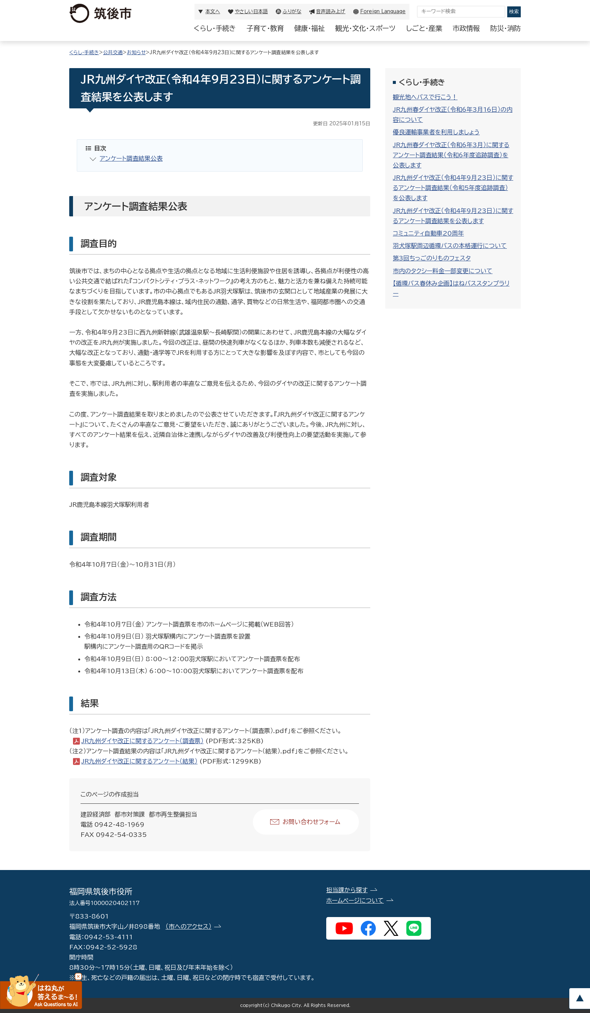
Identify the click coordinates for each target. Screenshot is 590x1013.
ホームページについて (355, 900)
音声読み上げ (330, 11)
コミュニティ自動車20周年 (428, 233)
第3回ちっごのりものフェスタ (432, 258)
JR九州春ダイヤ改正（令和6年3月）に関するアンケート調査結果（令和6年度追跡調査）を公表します (451, 155)
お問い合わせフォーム (311, 822)
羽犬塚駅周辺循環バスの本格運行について (450, 246)
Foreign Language (383, 11)
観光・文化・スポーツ (365, 28)
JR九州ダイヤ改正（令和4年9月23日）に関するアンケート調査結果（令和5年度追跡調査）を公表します (453, 188)
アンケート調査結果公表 (131, 158)
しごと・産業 (424, 28)
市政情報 (466, 28)
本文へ (212, 11)
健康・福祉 (309, 28)
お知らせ (136, 52)
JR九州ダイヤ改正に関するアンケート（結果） (139, 761)
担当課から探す (347, 890)
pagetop (579, 998)
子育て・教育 (265, 28)
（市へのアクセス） (188, 926)
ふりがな (292, 11)
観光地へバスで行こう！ (425, 97)
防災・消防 (505, 28)
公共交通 (113, 52)
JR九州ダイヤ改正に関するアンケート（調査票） (142, 741)
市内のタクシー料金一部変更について (443, 271)
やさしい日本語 (251, 11)
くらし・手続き (215, 28)
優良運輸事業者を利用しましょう (436, 132)
